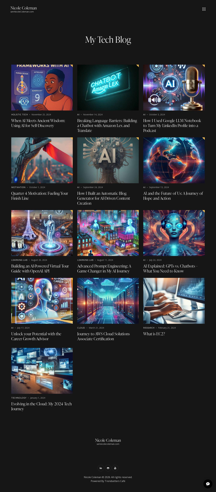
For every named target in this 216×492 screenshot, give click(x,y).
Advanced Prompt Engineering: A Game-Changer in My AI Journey (105, 269)
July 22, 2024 (155, 260)
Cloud (81, 329)
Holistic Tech (19, 114)
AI (78, 114)
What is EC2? (154, 335)
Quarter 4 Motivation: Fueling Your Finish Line (40, 196)
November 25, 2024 (41, 114)
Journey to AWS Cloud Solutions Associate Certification (104, 337)
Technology (18, 399)
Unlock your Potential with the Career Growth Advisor (36, 337)
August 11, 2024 (105, 260)
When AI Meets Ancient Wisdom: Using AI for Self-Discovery (39, 123)
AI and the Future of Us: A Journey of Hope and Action (173, 196)
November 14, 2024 (92, 114)
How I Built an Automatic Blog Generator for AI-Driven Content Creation (103, 198)
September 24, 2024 (93, 187)
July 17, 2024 (23, 329)
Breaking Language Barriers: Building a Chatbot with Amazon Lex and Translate (107, 125)
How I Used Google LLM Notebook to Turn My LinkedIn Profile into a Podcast (172, 125)
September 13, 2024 (159, 187)
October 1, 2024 (37, 187)
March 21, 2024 (96, 329)
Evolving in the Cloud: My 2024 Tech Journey (42, 408)
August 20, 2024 (39, 260)
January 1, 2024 (37, 399)
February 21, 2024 (167, 329)
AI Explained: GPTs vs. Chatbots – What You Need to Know (171, 269)
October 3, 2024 (157, 114)
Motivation (18, 187)
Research (148, 329)
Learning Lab (19, 260)
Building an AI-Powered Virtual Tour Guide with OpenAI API (40, 269)
